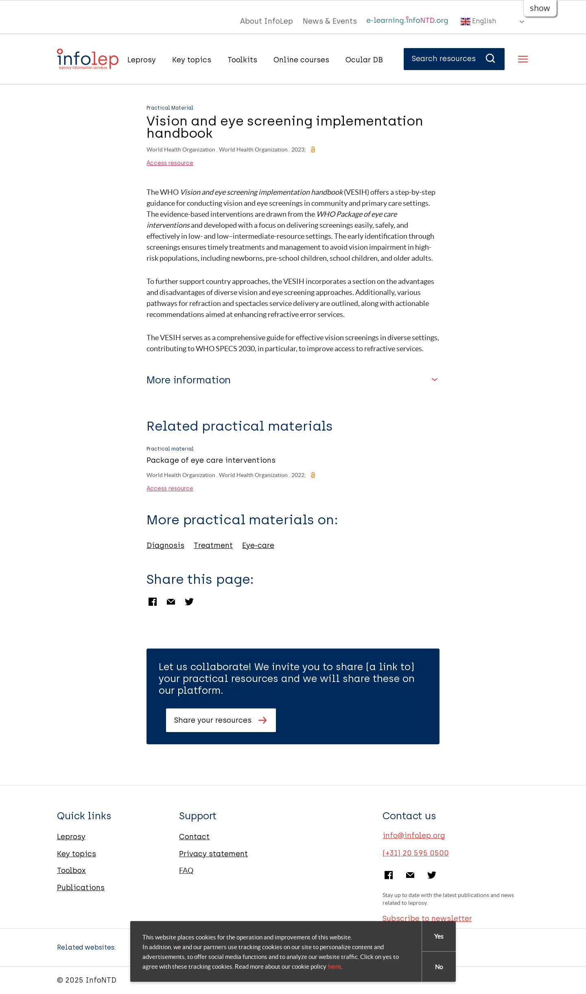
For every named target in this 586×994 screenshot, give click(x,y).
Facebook (152, 602)
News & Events (330, 21)
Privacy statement (213, 853)
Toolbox (71, 870)
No (439, 966)
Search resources (454, 58)
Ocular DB (364, 59)
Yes (439, 936)
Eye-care (258, 545)
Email (171, 602)
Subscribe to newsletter (427, 918)
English (478, 21)
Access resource (169, 163)
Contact (194, 836)
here (334, 966)
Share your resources (212, 720)
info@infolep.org (414, 835)
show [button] (540, 7)
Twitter (189, 602)
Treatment (213, 545)
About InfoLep (266, 21)
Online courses (301, 59)
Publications (81, 887)
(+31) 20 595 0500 (416, 853)
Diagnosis (165, 545)
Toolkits (242, 59)
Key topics (191, 59)
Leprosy (141, 59)
